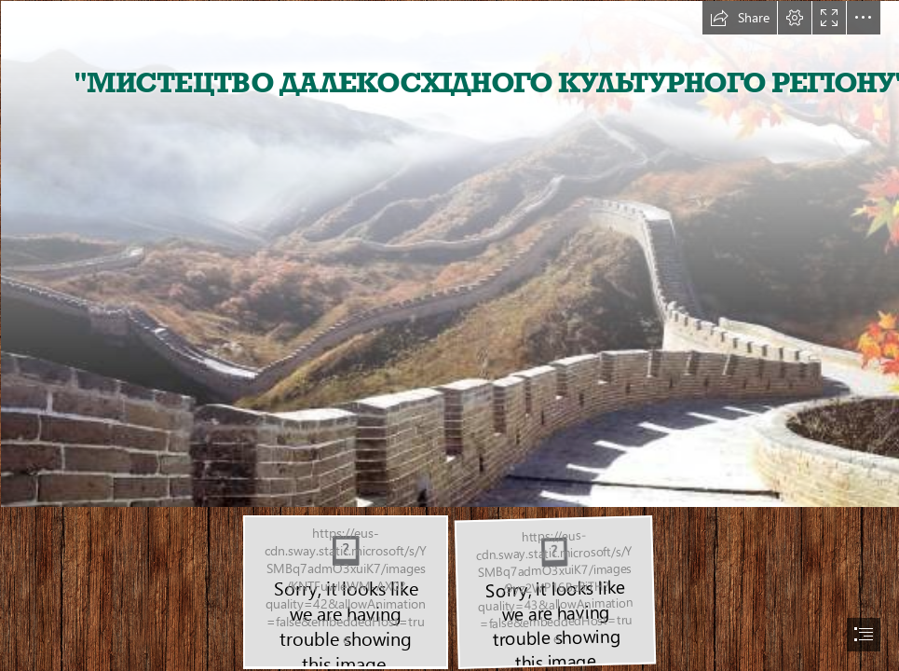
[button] (739, 17)
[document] (449, 335)
